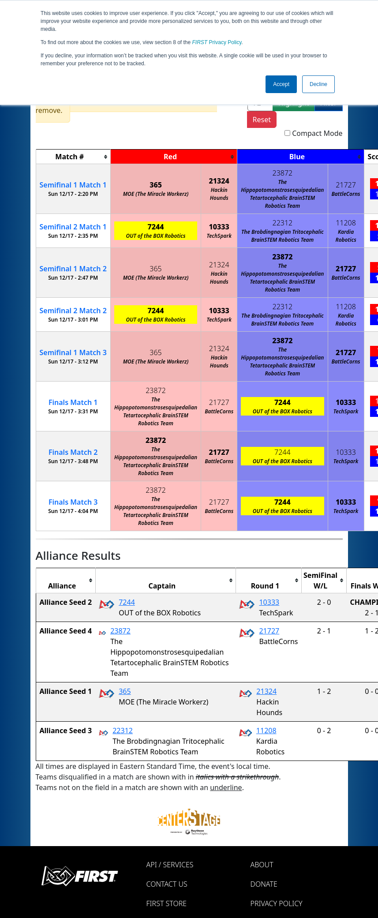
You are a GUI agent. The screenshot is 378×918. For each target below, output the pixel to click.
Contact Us (166, 884)
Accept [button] (281, 84)
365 (156, 185)
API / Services (170, 864)
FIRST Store (166, 903)
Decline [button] (318, 84)
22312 (283, 223)
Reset (262, 119)
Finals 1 (73, 402)
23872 (283, 173)
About (262, 864)
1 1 (73, 185)
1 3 (73, 352)
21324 (219, 181)
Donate (264, 884)
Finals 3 (73, 502)
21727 (346, 185)
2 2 (73, 310)
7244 (156, 227)
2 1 (73, 227)
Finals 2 (73, 452)
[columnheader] (73, 157)
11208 (346, 223)
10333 (219, 227)
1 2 (73, 269)
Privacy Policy (217, 42)
